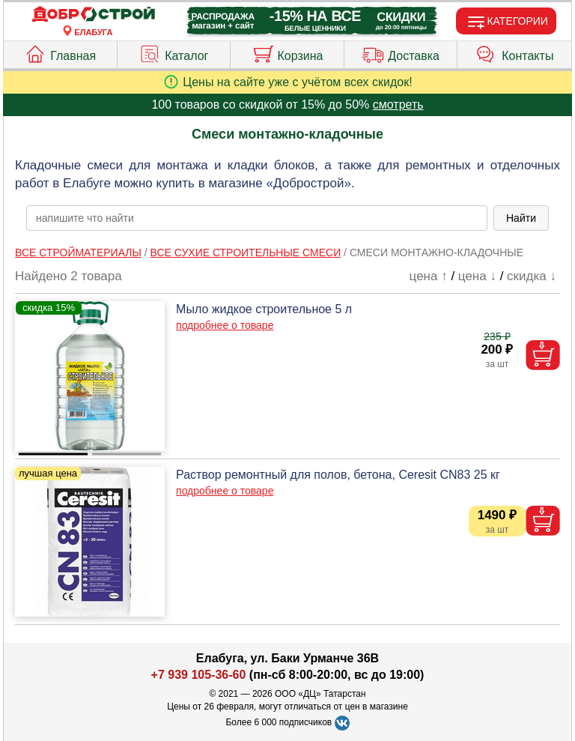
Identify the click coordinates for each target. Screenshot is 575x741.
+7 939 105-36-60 (198, 674)
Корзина (287, 52)
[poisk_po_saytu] (256, 218)
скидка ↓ (531, 276)
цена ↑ (429, 276)
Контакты (514, 52)
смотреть (398, 104)
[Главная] (93, 14)
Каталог (173, 52)
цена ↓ (477, 276)
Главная (60, 52)
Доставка (400, 52)
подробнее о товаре (224, 325)
